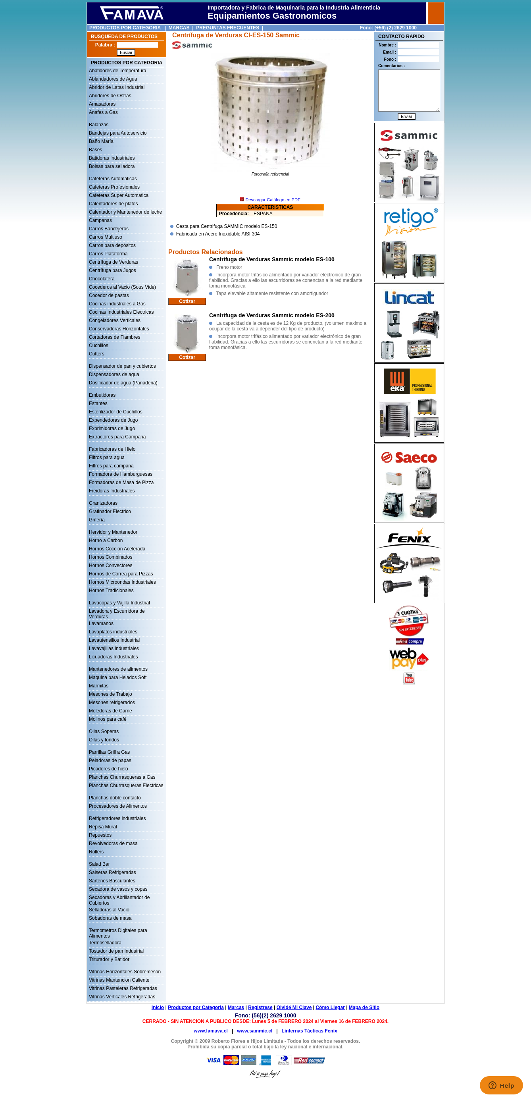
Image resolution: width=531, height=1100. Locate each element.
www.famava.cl (211, 1031)
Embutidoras (102, 395)
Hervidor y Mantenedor (113, 532)
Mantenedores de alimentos (118, 669)
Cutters (96, 354)
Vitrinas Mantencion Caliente (119, 980)
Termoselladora (105, 943)
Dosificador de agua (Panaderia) (123, 383)
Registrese (260, 1007)
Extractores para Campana (117, 437)
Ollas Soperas (104, 731)
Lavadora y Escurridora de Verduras (117, 612)
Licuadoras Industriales (113, 657)
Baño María (101, 141)
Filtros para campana (111, 466)
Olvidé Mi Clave (294, 1007)
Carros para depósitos (112, 245)
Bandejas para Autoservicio (117, 133)
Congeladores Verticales (114, 320)
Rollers (96, 852)
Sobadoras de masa (110, 918)
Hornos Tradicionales (111, 590)
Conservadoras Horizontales (119, 329)
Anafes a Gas (103, 112)
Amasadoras (102, 104)
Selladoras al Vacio (109, 910)
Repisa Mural (103, 827)
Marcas (236, 1007)
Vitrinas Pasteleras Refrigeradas (123, 988)
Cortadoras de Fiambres (114, 337)
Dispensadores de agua (114, 374)
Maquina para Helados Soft (117, 677)
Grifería (97, 520)
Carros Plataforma (108, 254)
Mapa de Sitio (364, 1007)
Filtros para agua (107, 457)
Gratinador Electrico (110, 511)
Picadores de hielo (108, 769)
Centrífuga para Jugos (112, 270)
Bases (95, 149)
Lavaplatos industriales (113, 632)
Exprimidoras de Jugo (112, 428)
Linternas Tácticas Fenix (309, 1031)
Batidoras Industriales (112, 158)
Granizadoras (103, 503)
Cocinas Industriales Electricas (121, 312)
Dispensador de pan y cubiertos (122, 366)
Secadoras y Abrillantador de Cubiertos (119, 898)
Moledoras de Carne (110, 711)
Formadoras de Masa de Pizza (121, 482)
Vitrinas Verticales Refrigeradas (122, 997)
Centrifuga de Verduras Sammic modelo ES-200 (272, 315)
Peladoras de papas (110, 760)
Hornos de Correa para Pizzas (121, 574)
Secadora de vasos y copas (118, 889)
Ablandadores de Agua (113, 79)
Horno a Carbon (106, 540)
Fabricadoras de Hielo (112, 449)
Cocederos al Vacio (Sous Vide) (122, 287)
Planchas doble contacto (115, 798)
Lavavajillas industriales (114, 648)
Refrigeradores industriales (117, 818)
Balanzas (98, 124)
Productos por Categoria (196, 1007)
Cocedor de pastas (109, 295)
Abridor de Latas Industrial (116, 87)
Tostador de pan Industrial (116, 951)
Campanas (100, 220)
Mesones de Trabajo (110, 694)
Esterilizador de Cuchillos (115, 412)
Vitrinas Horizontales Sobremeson (125, 972)
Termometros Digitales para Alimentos (118, 931)
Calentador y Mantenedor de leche (125, 212)
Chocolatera (102, 279)
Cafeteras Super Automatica (118, 195)
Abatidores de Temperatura (117, 70)
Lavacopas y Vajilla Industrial (119, 603)
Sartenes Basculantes (112, 881)
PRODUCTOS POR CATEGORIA (125, 28)
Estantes (98, 403)
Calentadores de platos (113, 203)
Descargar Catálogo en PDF (272, 199)
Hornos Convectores (110, 565)
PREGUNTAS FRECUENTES (227, 28)
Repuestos (100, 835)
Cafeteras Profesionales (114, 187)
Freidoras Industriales (112, 491)
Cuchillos (98, 345)
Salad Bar (99, 864)
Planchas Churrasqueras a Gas (122, 777)
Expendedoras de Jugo (113, 420)
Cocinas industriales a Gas (117, 304)
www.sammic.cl (254, 1031)
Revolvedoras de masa (113, 843)
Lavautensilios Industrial (114, 640)
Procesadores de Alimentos (118, 806)
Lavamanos (101, 623)
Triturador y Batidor (109, 959)
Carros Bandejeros (109, 229)
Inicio (158, 1007)
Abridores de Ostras (110, 95)
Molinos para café (108, 719)
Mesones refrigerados (112, 702)
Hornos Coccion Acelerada (117, 549)
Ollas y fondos (104, 740)
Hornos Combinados (110, 557)
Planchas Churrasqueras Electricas (126, 785)
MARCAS (179, 28)
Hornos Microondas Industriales (122, 582)
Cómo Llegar (330, 1007)
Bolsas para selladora (112, 166)
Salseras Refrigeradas (112, 872)
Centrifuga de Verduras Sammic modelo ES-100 (272, 259)
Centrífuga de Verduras (113, 262)
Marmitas (98, 686)
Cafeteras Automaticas (113, 178)
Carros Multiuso (105, 237)
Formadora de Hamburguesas (120, 474)
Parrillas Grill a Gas (109, 752)
